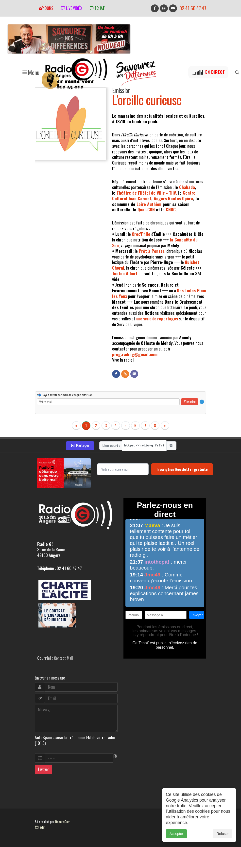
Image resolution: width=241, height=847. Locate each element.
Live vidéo (71, 8)
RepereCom (62, 821)
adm (40, 827)
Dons (46, 8)
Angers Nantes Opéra (173, 198)
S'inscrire (190, 401)
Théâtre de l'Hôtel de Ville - (143, 192)
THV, (173, 192)
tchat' (97, 8)
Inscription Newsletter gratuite (182, 469)
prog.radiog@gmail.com (134, 354)
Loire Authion (149, 204)
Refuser (223, 835)
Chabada (187, 187)
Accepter (176, 835)
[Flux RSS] (125, 374)
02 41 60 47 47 (192, 8)
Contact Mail (63, 658)
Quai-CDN (146, 209)
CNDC (171, 209)
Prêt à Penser (151, 251)
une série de (157, 318)
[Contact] (134, 374)
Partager (80, 445)
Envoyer (43, 769)
